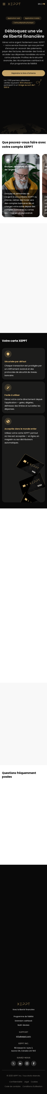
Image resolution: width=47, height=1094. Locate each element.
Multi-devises (23, 1025)
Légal (26, 1081)
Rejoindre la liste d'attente (24, 73)
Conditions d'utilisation (32, 1086)
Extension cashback (23, 1021)
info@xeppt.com (23, 1036)
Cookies (34, 1081)
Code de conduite (13, 1086)
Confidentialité (15, 1081)
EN (39, 4)
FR (44, 4)
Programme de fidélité (23, 1016)
